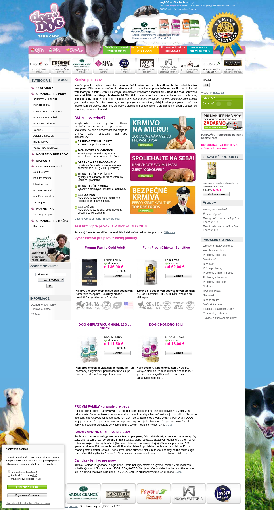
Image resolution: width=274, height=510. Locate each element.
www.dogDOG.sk (174, 6)
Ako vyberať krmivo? (215, 209)
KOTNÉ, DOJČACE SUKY (47, 111)
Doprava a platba (41, 309)
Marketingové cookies (22, 478)
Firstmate (38, 226)
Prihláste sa (217, 92)
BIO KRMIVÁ (40, 141)
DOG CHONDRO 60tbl (166, 324)
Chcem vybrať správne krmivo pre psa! (97, 218)
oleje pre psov (41, 172)
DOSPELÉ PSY (41, 105)
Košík (208, 98)
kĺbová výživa (40, 184)
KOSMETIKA (45, 208)
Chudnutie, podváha (215, 313)
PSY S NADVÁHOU (44, 123)
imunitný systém (42, 178)
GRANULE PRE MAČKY (52, 221)
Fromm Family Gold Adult (105, 247)
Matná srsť (209, 259)
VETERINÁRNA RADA (45, 147)
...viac (168, 424)
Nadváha (208, 286)
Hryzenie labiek (212, 291)
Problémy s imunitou (215, 277)
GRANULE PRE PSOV (51, 94)
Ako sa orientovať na (173, 49)
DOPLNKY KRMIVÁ (49, 166)
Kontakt (35, 313)
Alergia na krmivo (213, 250)
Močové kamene (212, 304)
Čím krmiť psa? (212, 214)
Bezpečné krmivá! (144, 49)
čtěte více (169, 232)
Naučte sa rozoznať (116, 49)
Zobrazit (117, 276)
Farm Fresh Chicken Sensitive (166, 247)
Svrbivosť (208, 295)
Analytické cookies (21, 475)
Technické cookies (21, 472)
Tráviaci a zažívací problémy (220, 317)
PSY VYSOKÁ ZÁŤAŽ (45, 117)
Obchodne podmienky (43, 304)
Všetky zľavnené (216, 194)
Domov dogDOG (40, 50)
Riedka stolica (211, 300)
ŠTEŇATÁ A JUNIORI (45, 99)
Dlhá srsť (208, 264)
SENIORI (38, 129)
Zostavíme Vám (200, 49)
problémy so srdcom (44, 196)
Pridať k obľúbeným (77, 50)
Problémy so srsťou (214, 254)
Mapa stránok (57, 50)
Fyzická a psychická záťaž (218, 308)
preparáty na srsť (42, 190)
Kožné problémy (212, 268)
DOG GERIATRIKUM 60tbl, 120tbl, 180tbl (105, 326)
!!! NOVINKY (44, 88)
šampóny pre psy (42, 214)
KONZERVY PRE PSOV (52, 154)
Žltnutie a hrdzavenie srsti (218, 245)
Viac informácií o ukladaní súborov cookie (28, 503)
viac (34, 472)
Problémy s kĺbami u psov (218, 272)
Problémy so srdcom (215, 281)
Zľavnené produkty (220, 157)
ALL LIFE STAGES (43, 135)
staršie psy (39, 202)
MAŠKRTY (43, 160)
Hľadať (207, 80)
